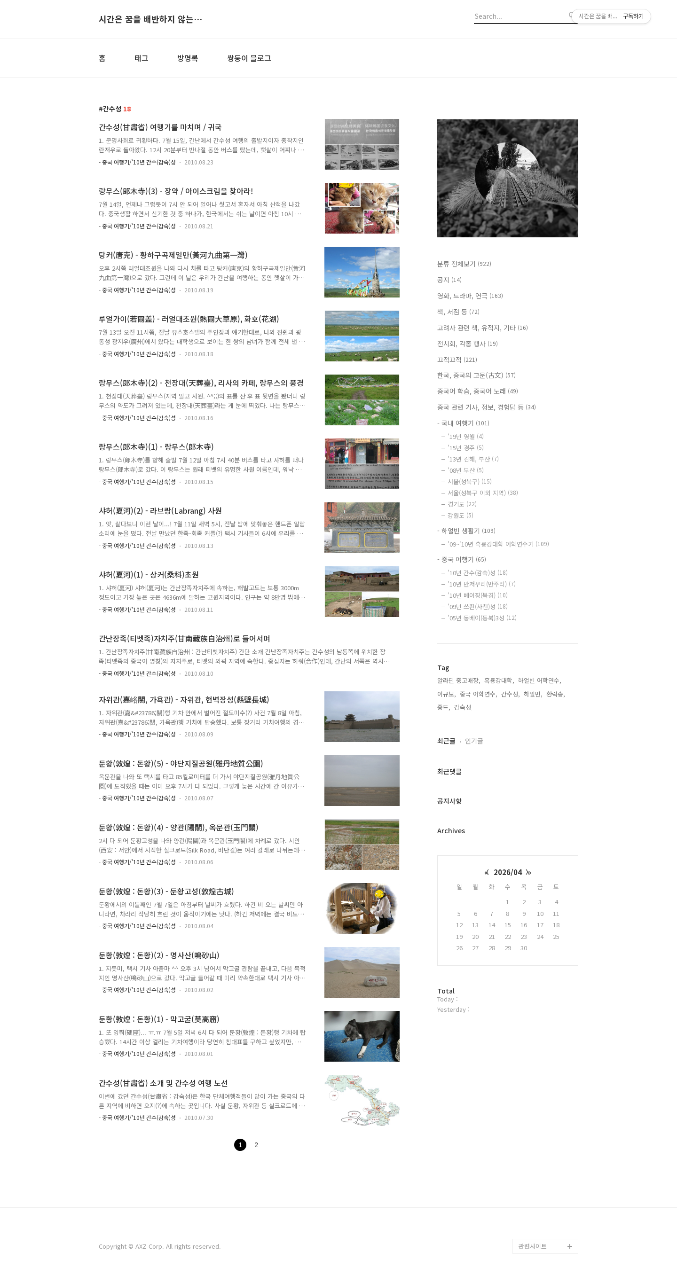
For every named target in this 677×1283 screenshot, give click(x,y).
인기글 (474, 740)
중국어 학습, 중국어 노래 (477, 391)
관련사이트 (533, 1246)
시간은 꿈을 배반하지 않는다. (150, 19)
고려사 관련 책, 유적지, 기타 (482, 327)
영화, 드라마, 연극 (470, 295)
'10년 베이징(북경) (478, 595)
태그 (141, 58)
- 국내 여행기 (463, 423)
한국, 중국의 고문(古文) (476, 375)
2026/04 (508, 872)
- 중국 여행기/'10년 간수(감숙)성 (137, 162)
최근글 (446, 740)
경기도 (462, 504)
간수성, (510, 693)
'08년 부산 (466, 470)
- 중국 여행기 (461, 559)
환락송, (555, 693)
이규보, (446, 693)
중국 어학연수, (478, 693)
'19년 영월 (466, 436)
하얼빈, (533, 693)
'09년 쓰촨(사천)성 (478, 606)
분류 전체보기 (464, 263)
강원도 (460, 515)
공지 (449, 279)
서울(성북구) (470, 481)
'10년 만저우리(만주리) (482, 583)
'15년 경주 (466, 447)
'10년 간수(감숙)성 (478, 572)
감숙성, (463, 707)
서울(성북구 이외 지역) (483, 492)
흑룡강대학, (499, 680)
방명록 (187, 58)
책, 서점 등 (458, 311)
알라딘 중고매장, (458, 680)
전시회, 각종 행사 (467, 343)
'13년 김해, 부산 (473, 458)
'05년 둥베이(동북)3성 (482, 617)
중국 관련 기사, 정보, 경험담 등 (486, 407)
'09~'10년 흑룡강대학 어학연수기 (498, 544)
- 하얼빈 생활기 (466, 530)
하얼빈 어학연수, (539, 680)
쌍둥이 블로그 (249, 58)
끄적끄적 (457, 359)
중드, (443, 707)
